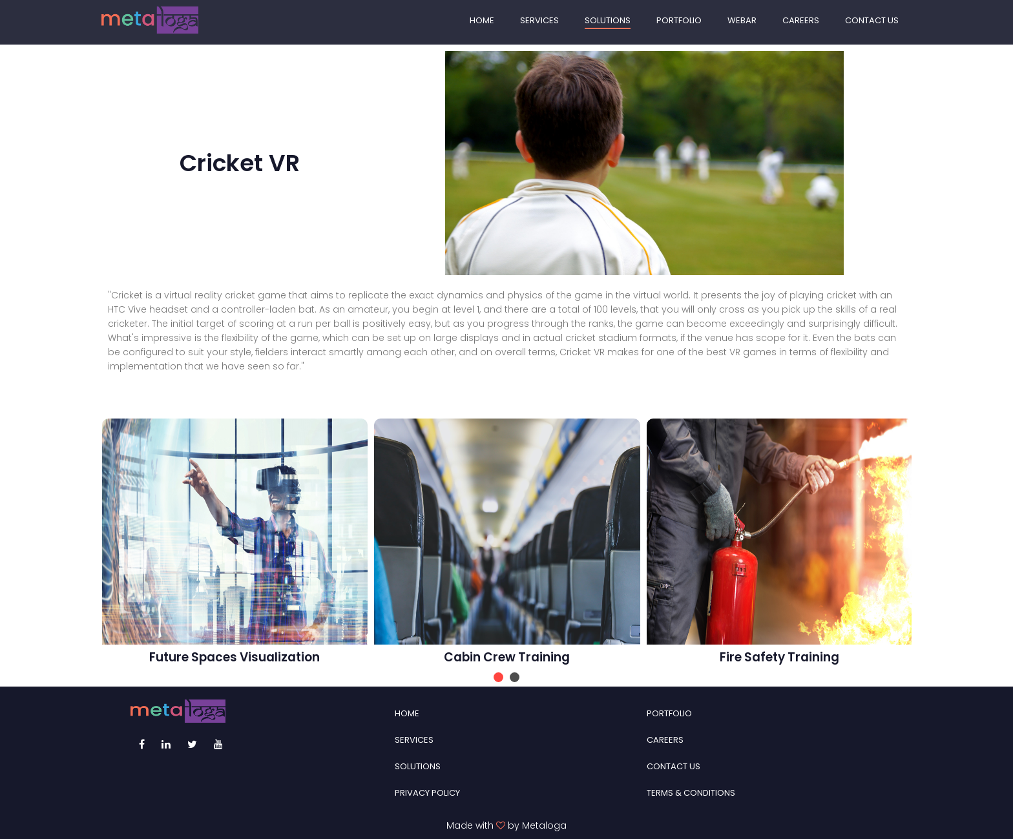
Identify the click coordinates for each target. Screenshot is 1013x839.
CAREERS (800, 20)
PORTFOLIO (679, 20)
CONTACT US (872, 20)
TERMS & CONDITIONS (691, 793)
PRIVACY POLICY (427, 793)
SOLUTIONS (608, 20)
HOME (482, 20)
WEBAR (742, 20)
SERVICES (539, 20)
